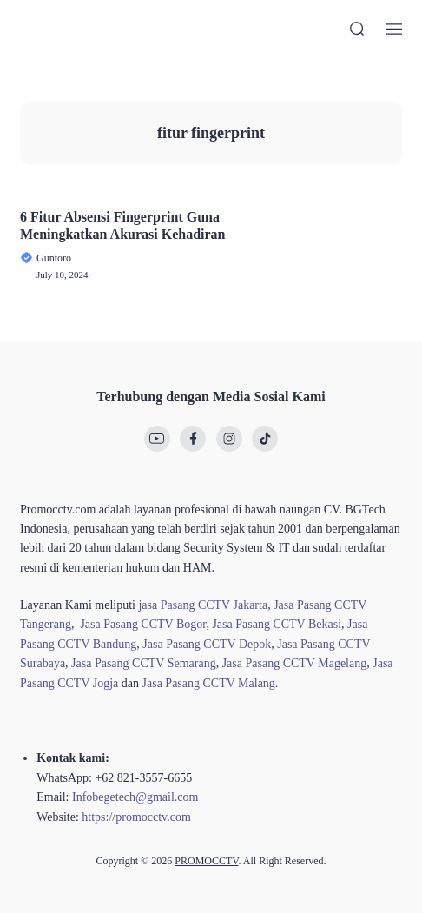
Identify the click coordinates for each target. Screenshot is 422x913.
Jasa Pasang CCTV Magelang (294, 663)
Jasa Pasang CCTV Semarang (143, 663)
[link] (157, 439)
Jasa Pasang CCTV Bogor (143, 624)
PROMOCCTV (206, 861)
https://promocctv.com (136, 817)
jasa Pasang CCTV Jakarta (202, 605)
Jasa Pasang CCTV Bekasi (276, 624)
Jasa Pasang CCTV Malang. (210, 683)
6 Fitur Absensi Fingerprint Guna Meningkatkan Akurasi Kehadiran (123, 225)
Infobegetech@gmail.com (135, 797)
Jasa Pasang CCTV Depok (206, 644)
